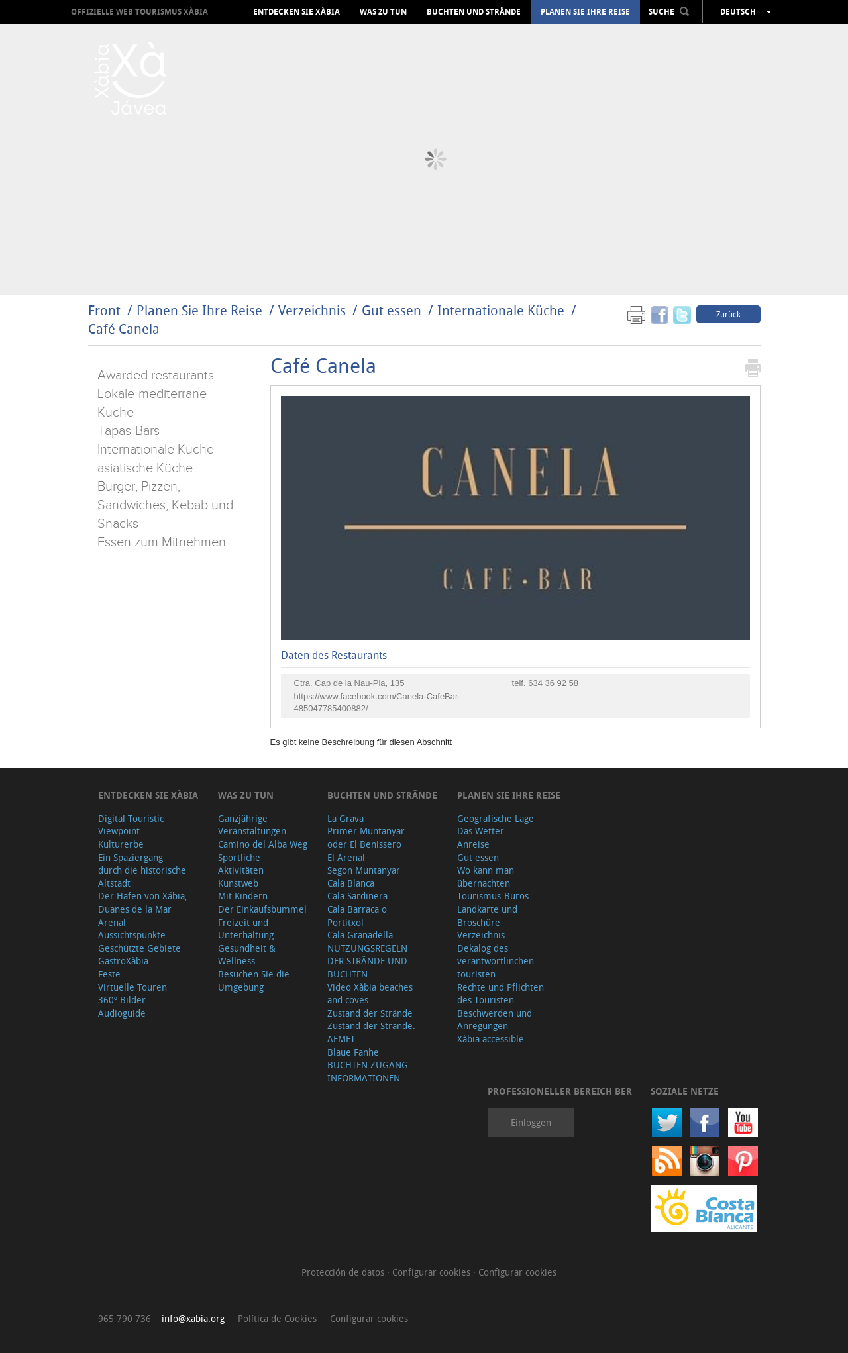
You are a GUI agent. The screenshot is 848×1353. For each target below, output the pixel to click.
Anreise (473, 844)
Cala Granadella (360, 934)
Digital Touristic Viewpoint (131, 825)
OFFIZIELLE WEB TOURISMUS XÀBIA (139, 11)
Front (104, 310)
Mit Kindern (243, 895)
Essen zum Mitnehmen (161, 542)
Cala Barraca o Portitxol (357, 915)
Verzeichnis (313, 310)
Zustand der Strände (370, 1013)
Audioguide (122, 1013)
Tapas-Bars (128, 431)
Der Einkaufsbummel (262, 909)
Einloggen (531, 1122)
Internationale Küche (500, 310)
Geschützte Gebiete (139, 948)
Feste (109, 974)
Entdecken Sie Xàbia (296, 12)
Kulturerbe (121, 844)
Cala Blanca (350, 883)
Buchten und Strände (474, 12)
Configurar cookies (432, 1272)
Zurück (728, 314)
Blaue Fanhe (353, 1052)
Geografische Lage (495, 818)
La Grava (345, 818)
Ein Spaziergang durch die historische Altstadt (142, 870)
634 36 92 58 (553, 683)
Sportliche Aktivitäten (241, 864)
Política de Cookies (277, 1318)
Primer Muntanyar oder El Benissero (366, 837)
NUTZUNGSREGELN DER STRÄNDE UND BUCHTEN (367, 961)
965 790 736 (124, 1318)
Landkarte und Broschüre (487, 915)
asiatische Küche (145, 468)
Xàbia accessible (490, 1038)
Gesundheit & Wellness (247, 955)
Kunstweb (238, 883)
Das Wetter (480, 831)
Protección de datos (344, 1272)
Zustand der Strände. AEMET (371, 1032)
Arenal (112, 922)
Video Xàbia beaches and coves (370, 994)
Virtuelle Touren (132, 987)
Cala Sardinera (357, 895)
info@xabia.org (193, 1318)
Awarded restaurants (155, 375)
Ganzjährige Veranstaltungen (252, 825)
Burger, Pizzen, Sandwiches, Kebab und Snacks (165, 505)
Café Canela (124, 329)
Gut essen (391, 310)
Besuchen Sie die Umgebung (254, 980)
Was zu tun (383, 12)
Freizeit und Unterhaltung (246, 929)
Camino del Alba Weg (262, 844)
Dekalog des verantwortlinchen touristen (495, 961)
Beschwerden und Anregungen (494, 1019)
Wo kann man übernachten (485, 876)
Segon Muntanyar (363, 870)
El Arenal (346, 857)
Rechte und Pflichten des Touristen (500, 994)
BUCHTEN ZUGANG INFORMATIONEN (367, 1071)
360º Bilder (122, 999)
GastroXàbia (123, 960)
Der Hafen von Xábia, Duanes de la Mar (142, 902)
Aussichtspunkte (132, 934)
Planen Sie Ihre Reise (585, 12)
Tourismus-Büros (493, 895)
